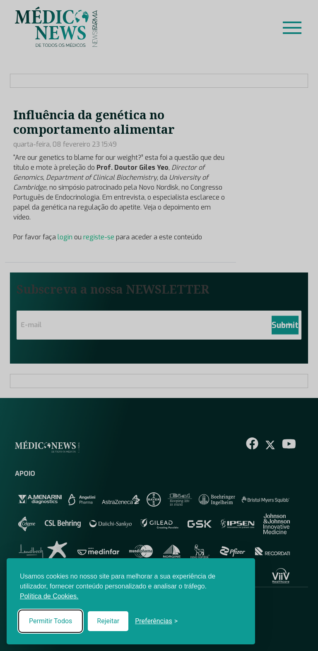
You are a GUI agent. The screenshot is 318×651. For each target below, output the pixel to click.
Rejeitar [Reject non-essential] (108, 621)
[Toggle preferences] (156, 621)
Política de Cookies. (49, 596)
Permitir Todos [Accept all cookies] (50, 621)
